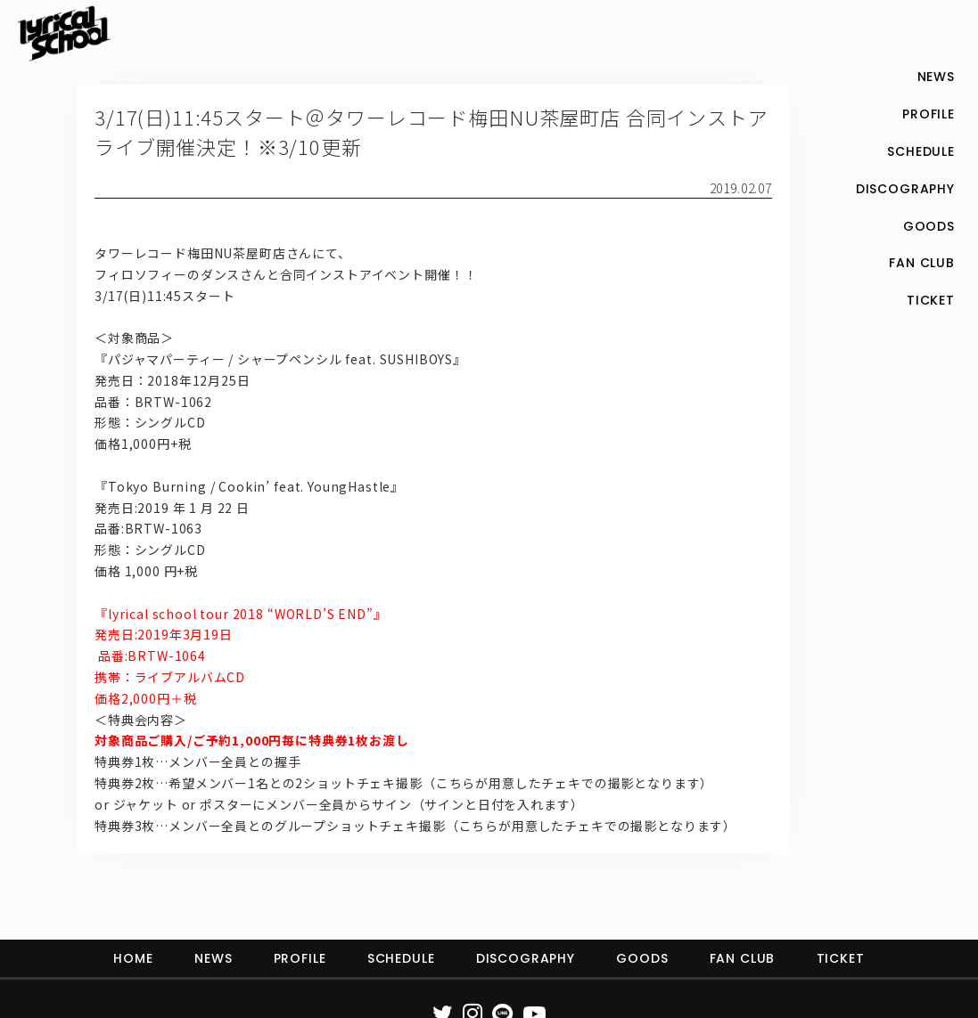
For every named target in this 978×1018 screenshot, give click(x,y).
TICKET (841, 958)
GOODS (642, 958)
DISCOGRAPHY (525, 958)
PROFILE (300, 958)
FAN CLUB (743, 958)
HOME (132, 958)
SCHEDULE (401, 958)
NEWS (213, 958)
